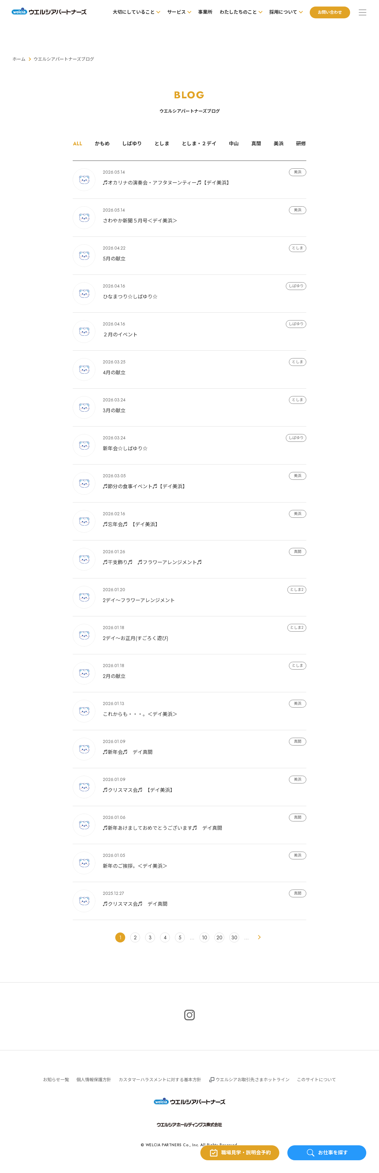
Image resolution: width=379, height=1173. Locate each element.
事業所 (204, 12)
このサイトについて (316, 1080)
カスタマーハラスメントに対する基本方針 (160, 1080)
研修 (301, 143)
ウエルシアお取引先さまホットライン (253, 1080)
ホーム (18, 59)
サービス (175, 12)
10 (204, 937)
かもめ (102, 143)
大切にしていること (133, 12)
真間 (256, 143)
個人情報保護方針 (93, 1080)
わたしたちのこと (237, 12)
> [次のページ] (259, 938)
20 (219, 937)
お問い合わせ (329, 12)
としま (161, 143)
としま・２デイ (199, 143)
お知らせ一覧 (56, 1080)
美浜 (279, 143)
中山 (234, 143)
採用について (282, 12)
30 (234, 937)
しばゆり (132, 143)
